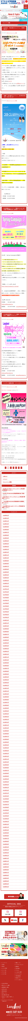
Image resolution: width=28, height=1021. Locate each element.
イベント (5, 479)
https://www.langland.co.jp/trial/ (10, 286)
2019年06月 (6, 535)
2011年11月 (6, 793)
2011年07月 (6, 804)
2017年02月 (6, 614)
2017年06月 (6, 603)
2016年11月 (6, 623)
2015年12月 (6, 654)
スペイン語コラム (19, 979)
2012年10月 (6, 762)
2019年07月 (6, 532)
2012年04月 (6, 779)
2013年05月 (6, 742)
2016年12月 (6, 620)
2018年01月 (6, 583)
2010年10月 (6, 830)
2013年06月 (6, 739)
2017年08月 (6, 597)
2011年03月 (6, 815)
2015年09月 (6, 662)
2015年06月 (6, 671)
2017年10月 (6, 592)
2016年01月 (6, 651)
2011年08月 (6, 801)
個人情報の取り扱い (6, 994)
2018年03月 (6, 577)
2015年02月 (6, 682)
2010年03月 (6, 849)
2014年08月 (6, 699)
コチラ (10, 81)
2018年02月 (6, 580)
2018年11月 (6, 555)
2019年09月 (6, 526)
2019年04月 (6, 541)
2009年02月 (6, 886)
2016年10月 (6, 626)
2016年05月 (6, 640)
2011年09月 (6, 798)
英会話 (3, 966)
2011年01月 (6, 821)
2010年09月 (6, 832)
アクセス (17, 970)
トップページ (4, 962)
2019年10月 (6, 523)
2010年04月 (6, 847)
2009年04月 (6, 881)
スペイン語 (4, 970)
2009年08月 (6, 869)
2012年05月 (6, 776)
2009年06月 (6, 875)
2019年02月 (6, 546)
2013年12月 (6, 722)
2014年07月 (6, 702)
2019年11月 (6, 521)
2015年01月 (6, 685)
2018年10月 (6, 558)
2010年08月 (6, 835)
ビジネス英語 (4, 968)
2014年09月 (6, 696)
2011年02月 (6, 818)
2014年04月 (6, 711)
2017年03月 (6, 611)
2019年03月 (6, 543)
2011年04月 (6, 813)
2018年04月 (6, 575)
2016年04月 (6, 643)
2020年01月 (6, 515)
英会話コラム (18, 977)
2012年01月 (6, 787)
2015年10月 (6, 660)
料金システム (4, 993)
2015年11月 (6, 657)
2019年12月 (6, 518)
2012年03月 (6, 781)
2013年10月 (6, 728)
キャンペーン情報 (13, 32)
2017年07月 (6, 600)
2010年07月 (6, 838)
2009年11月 (6, 861)
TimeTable (17, 968)
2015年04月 (6, 677)
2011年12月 (6, 790)
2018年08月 (6, 563)
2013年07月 (6, 736)
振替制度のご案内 (5, 987)
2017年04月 (6, 609)
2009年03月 (6, 884)
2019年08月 (6, 529)
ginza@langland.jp (21, 306)
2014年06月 (6, 705)
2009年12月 (6, 858)
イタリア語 (4, 974)
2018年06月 (6, 569)
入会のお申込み (5, 983)
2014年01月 (6, 719)
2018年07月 (6, 566)
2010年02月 (6, 852)
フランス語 (4, 972)
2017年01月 (6, 617)
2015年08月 (6, 665)
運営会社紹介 (4, 991)
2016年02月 (6, 648)
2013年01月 (6, 753)
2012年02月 (6, 784)
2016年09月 (6, 628)
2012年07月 (6, 770)
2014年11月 (6, 691)
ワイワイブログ (19, 974)
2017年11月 (6, 589)
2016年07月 (6, 634)
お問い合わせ (4, 989)
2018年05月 (6, 572)
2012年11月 (6, 759)
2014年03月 (6, 713)
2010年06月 (6, 841)
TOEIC (3, 964)
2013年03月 (6, 747)
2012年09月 (6, 764)
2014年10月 (6, 694)
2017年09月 (6, 594)
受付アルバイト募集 (6, 985)
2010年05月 (6, 844)
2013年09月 (6, 730)
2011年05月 (6, 810)
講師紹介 (17, 966)
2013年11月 (6, 725)
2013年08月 (6, 733)
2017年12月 (6, 586)
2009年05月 (6, 878)
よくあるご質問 (19, 972)
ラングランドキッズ (19, 964)
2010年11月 (6, 827)
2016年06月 (6, 637)
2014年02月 (6, 716)
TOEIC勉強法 (18, 975)
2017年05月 (6, 606)
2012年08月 (6, 767)
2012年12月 (6, 756)
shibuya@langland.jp (7, 304)
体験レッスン (18, 962)
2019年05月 (6, 538)
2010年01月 (6, 855)
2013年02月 (6, 750)
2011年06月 (6, 807)
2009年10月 (6, 864)
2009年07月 (6, 872)
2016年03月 (6, 645)
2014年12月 (6, 688)
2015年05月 (6, 674)
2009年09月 (6, 866)
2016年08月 (6, 631)
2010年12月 (6, 824)
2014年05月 (6, 708)
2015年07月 (6, 668)
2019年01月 (6, 549)
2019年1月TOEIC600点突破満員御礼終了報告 (13, 493)
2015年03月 (6, 679)
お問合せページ (20, 83)
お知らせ (8, 32)
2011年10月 (6, 796)
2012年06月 (6, 773)
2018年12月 (6, 552)
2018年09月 (6, 560)
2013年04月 (6, 745)
